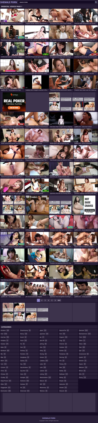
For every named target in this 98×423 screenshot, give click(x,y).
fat (22, 344)
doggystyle (6, 387)
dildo (4, 384)
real (62, 367)
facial (23, 340)
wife (81, 374)
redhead (63, 374)
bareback (5, 350)
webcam (83, 367)
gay (23, 364)
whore (82, 371)
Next (59, 300)
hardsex (24, 384)
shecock (63, 391)
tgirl (82, 350)
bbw (3, 357)
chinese (4, 374)
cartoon (4, 367)
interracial (25, 391)
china (4, 371)
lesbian (43, 371)
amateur (5, 330)
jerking (43, 344)
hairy (23, 374)
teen (82, 347)
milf (42, 384)
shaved (63, 387)
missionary (44, 387)
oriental (63, 344)
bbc (3, 354)
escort (23, 337)
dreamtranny (25, 330)
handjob (24, 377)
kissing (43, 354)
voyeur (82, 364)
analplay (4, 340)
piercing (63, 357)
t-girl (82, 337)
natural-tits (64, 330)
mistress (43, 391)
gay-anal (24, 371)
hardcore (24, 381)
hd (22, 387)
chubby (4, 377)
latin (43, 367)
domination (6, 391)
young (82, 377)
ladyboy (44, 360)
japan (43, 330)
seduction (63, 384)
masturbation (45, 377)
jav (42, 337)
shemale (83, 330)
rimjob (62, 381)
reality (62, 371)
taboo (82, 340)
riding (62, 377)
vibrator (83, 360)
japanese (44, 334)
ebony (23, 334)
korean (43, 357)
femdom (24, 354)
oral (62, 334)
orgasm (63, 337)
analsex (5, 344)
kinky (43, 350)
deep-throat (6, 381)
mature (43, 381)
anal (4, 334)
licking (43, 374)
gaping (23, 360)
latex (43, 364)
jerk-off (43, 340)
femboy (24, 350)
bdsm (4, 360)
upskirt (82, 357)
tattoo (82, 344)
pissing (62, 364)
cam (4, 364)
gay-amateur (25, 367)
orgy (62, 340)
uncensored (84, 354)
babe (4, 347)
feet (23, 347)
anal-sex (5, 337)
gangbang (24, 357)
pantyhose (63, 354)
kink (43, 347)
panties (63, 350)
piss (62, 360)
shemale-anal (85, 334)
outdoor (63, 347)
